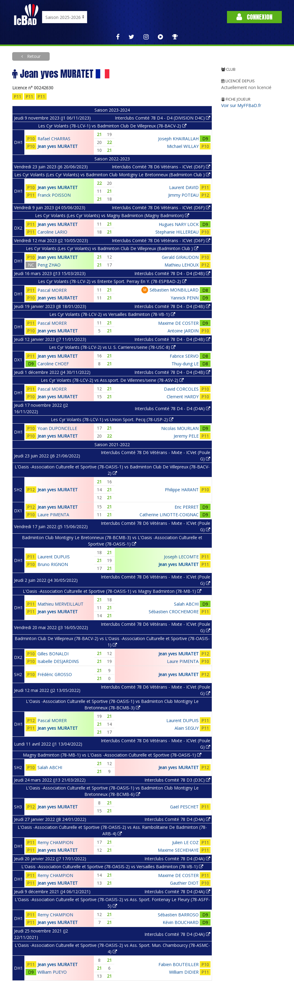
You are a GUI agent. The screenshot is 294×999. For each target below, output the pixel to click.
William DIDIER (184, 972)
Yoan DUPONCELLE (57, 428)
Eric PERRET (187, 507)
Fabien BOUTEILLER (178, 964)
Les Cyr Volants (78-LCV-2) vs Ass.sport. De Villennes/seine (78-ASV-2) (112, 380)
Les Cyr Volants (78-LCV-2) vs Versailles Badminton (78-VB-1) (112, 314)
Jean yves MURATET (57, 146)
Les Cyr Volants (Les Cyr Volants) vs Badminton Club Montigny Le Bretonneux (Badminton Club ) (112, 174)
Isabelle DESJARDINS (58, 661)
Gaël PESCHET (184, 807)
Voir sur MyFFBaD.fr (241, 105)
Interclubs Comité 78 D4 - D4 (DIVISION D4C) (162, 118)
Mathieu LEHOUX (182, 265)
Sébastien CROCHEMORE (174, 611)
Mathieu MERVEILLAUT (60, 604)
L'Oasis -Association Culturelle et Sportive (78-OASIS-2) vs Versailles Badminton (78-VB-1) (112, 866)
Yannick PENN (185, 298)
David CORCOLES (181, 389)
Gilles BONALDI (53, 654)
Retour (33, 56)
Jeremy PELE (186, 436)
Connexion (254, 17)
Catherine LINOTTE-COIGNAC (169, 514)
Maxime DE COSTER (178, 323)
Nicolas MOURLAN (180, 428)
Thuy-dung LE (185, 364)
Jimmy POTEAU (183, 195)
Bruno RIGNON (52, 564)
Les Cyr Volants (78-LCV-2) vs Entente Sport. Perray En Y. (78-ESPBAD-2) (112, 281)
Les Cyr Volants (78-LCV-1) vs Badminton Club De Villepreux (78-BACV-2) (112, 126)
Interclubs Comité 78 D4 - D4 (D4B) (172, 273)
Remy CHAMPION (55, 842)
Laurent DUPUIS (53, 557)
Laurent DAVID (184, 187)
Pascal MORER (52, 290)
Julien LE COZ (185, 842)
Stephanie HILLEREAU (177, 232)
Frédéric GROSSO (54, 674)
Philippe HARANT (182, 489)
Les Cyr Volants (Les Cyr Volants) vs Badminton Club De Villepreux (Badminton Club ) (112, 248)
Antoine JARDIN (183, 331)
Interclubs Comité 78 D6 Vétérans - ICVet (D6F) (161, 167)
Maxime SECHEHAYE (178, 850)
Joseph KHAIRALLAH (178, 138)
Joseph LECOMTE (181, 557)
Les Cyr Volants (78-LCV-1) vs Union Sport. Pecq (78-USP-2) (112, 419)
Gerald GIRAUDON (180, 257)
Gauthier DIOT (184, 883)
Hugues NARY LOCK (179, 224)
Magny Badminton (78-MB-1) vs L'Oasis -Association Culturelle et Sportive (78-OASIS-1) (112, 755)
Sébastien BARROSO (178, 915)
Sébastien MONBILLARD (174, 290)
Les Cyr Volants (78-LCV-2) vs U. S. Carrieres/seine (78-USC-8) (112, 347)
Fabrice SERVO (184, 356)
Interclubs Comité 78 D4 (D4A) (177, 819)
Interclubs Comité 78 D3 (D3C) (177, 780)
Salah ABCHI (186, 604)
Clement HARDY (183, 396)
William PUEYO (52, 972)
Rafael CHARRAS (53, 138)
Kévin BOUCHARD (181, 922)
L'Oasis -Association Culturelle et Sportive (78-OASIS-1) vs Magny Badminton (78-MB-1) (112, 591)
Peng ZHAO (49, 265)
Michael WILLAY (183, 146)
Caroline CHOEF (53, 364)
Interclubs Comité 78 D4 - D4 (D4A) (172, 408)
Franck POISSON (54, 195)
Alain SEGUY (187, 728)
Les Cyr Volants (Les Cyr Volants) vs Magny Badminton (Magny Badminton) (112, 215)
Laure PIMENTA (53, 514)
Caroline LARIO (52, 232)
